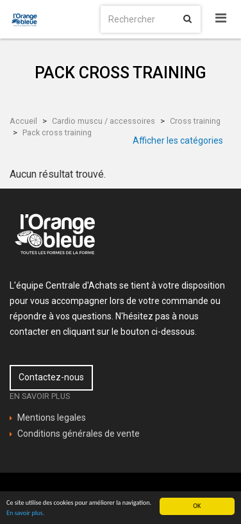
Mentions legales (51, 417)
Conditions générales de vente (78, 433)
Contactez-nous (51, 377)
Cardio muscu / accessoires (103, 121)
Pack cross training (57, 132)
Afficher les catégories (178, 140)
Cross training (195, 121)
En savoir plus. (25, 513)
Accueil (23, 121)
